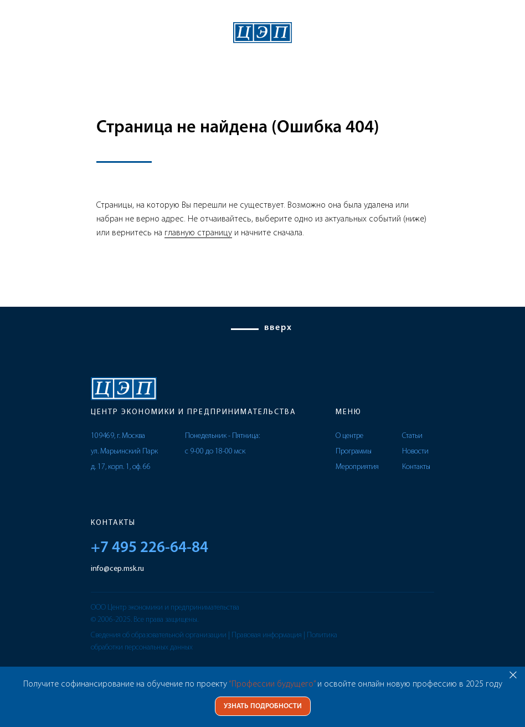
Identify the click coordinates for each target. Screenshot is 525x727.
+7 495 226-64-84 (149, 548)
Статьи (412, 436)
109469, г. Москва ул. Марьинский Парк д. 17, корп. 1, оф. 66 (124, 451)
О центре (349, 436)
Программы (354, 451)
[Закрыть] (513, 674)
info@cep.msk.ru (117, 569)
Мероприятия (357, 467)
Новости (415, 451)
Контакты (416, 467)
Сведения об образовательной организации (159, 635)
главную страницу (198, 233)
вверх (278, 327)
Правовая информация (266, 635)
